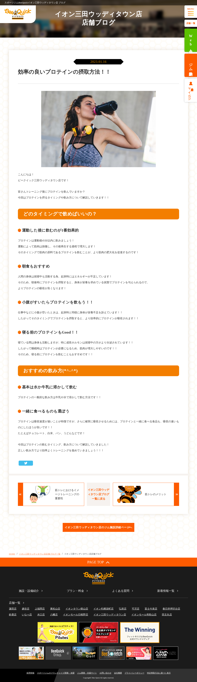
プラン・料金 (75, 590)
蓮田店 (12, 608)
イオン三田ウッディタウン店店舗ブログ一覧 (39, 554)
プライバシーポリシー (134, 673)
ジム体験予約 (191, 65)
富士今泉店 (151, 608)
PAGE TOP (98, 562)
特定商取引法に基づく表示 (159, 673)
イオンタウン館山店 (77, 608)
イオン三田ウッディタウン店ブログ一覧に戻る (98, 494)
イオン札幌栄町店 (103, 608)
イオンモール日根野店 (75, 614)
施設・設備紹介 (29, 590)
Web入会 (191, 40)
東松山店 (55, 608)
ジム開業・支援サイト (87, 673)
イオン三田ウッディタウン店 (109, 614)
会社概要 (118, 673)
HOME (12, 554)
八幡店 (54, 614)
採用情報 (30, 673)
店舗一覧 (190, 23)
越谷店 (25, 608)
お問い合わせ (105, 673)
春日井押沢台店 (171, 608)
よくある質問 (120, 590)
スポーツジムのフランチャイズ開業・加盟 (56, 673)
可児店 (135, 608)
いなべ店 (27, 614)
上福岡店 (40, 608)
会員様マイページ (191, 92)
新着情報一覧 (165, 590)
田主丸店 (167, 614)
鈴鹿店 (12, 614)
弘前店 (122, 608)
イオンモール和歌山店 (144, 614)
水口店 (41, 614)
